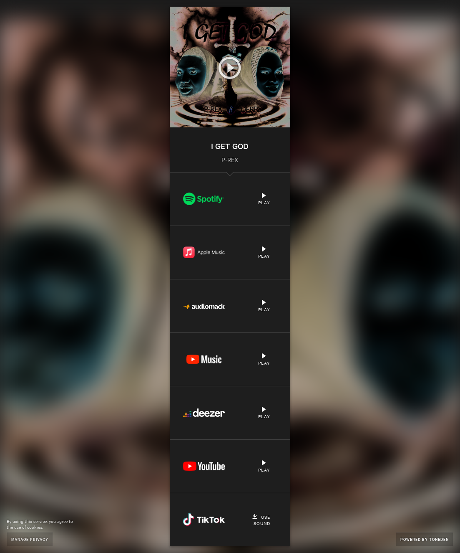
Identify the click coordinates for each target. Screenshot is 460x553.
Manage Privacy (29, 539)
